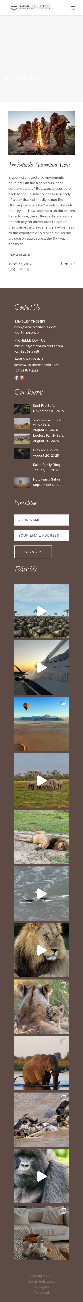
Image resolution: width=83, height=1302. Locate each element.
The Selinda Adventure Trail (39, 165)
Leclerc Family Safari (49, 436)
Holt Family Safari (46, 479)
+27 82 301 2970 (26, 333)
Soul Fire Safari (44, 406)
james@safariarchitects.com (36, 365)
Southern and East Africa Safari (47, 422)
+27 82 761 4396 (26, 352)
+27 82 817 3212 (26, 370)
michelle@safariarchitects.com (38, 346)
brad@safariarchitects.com (35, 327)
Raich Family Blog (46, 465)
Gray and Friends (45, 450)
